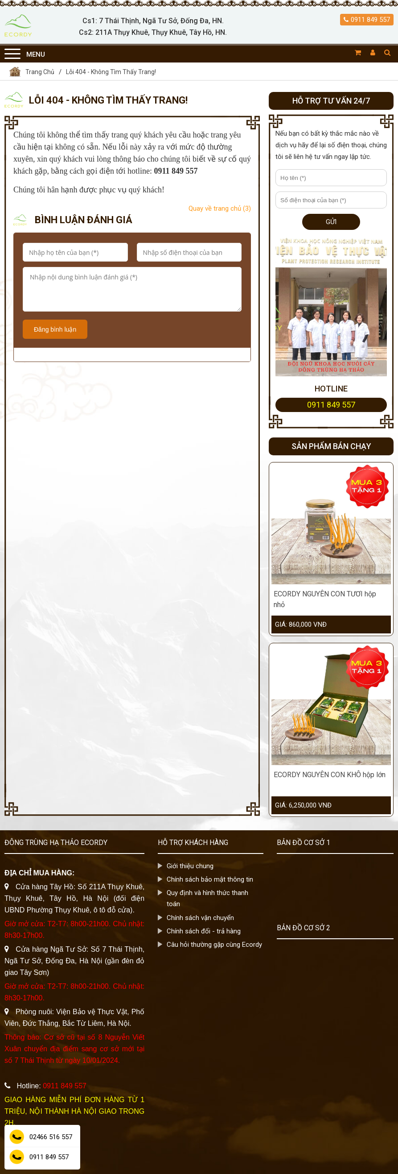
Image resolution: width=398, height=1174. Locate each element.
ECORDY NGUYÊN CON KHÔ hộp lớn (330, 774)
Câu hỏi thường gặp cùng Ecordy (214, 944)
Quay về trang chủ (220, 208)
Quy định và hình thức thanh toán (207, 898)
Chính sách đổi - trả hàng (204, 931)
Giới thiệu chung (190, 866)
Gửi (331, 222)
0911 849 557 (370, 20)
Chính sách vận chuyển (200, 917)
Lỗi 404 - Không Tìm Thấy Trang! (111, 71)
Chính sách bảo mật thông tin (210, 879)
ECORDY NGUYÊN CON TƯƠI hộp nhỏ (325, 599)
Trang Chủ (39, 71)
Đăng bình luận (55, 329)
